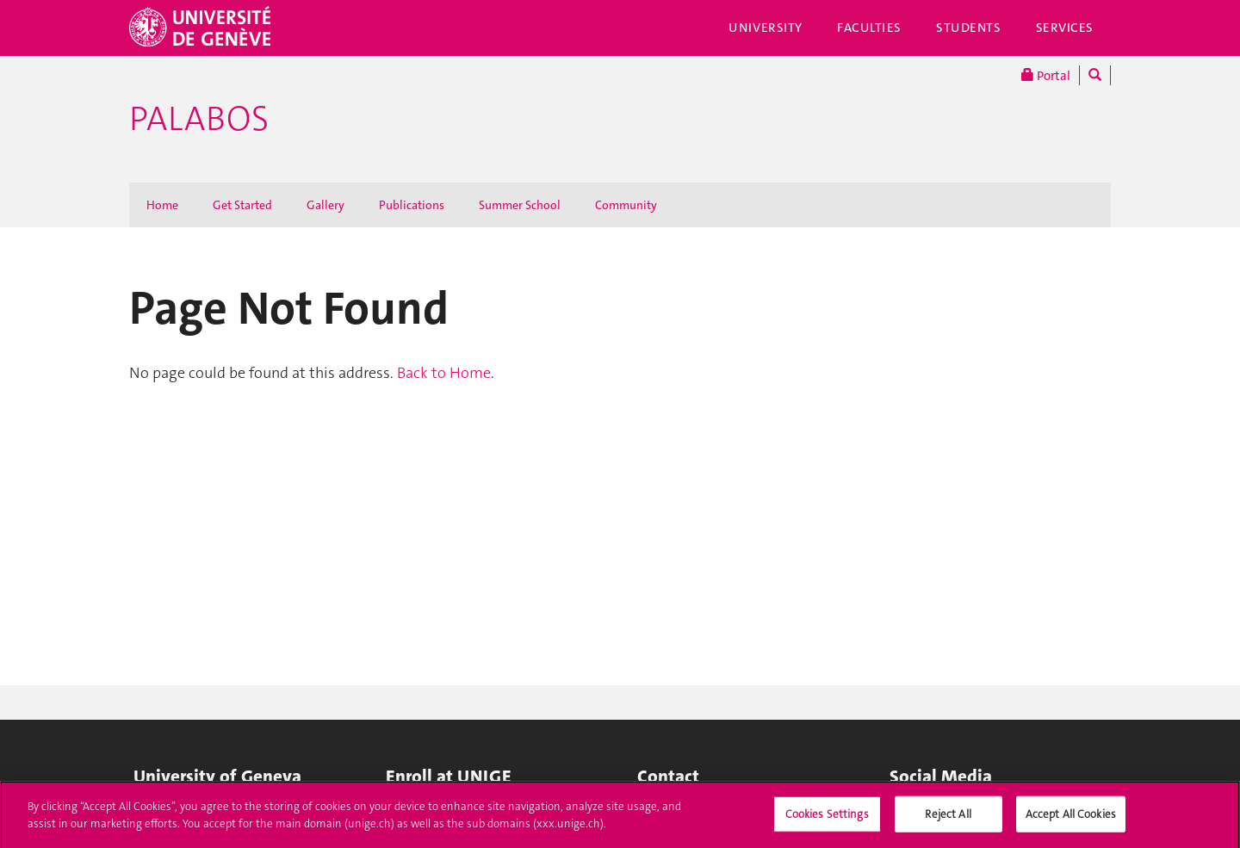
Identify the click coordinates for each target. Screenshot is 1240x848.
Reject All (947, 818)
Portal (1045, 75)
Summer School (520, 205)
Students (968, 27)
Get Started (242, 205)
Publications (411, 205)
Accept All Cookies (1071, 818)
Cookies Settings (827, 818)
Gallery (325, 205)
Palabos (199, 118)
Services (1065, 27)
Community (626, 205)
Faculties (869, 27)
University (765, 27)
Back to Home (444, 372)
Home (162, 205)
